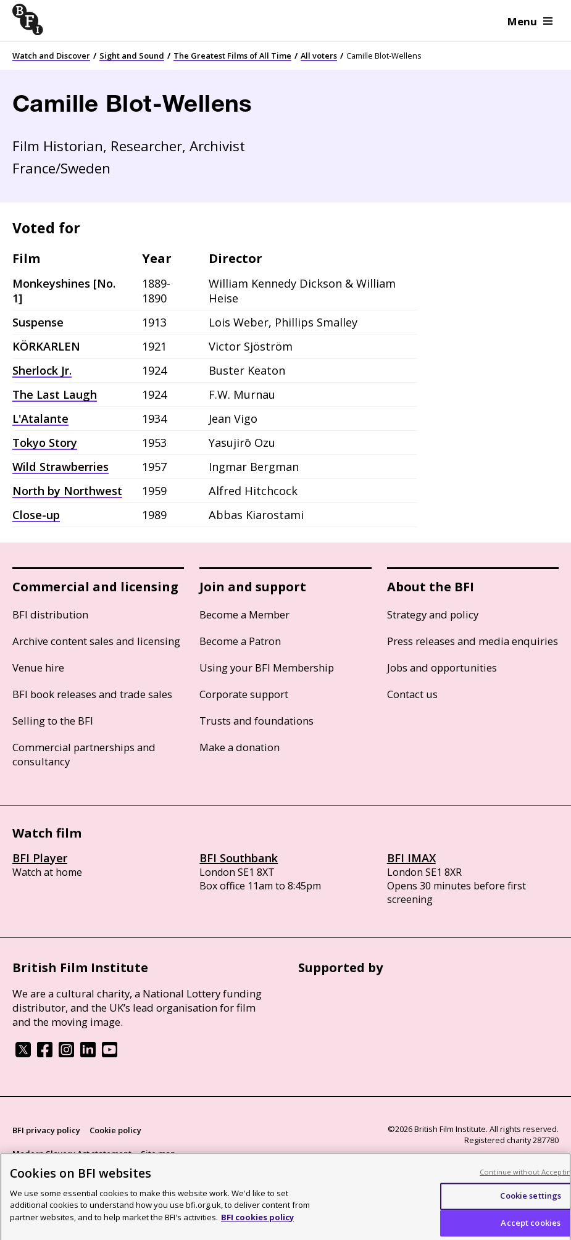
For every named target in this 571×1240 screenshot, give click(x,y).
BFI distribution (50, 614)
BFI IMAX (411, 858)
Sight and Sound (131, 55)
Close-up (36, 514)
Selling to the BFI (52, 721)
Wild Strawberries (60, 466)
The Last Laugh (54, 394)
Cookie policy (115, 1130)
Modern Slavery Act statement (71, 1153)
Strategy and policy (432, 614)
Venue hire (38, 667)
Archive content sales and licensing (96, 641)
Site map (158, 1153)
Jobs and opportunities (442, 667)
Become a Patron (240, 641)
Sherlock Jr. (42, 370)
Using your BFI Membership (266, 667)
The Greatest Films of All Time (232, 55)
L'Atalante (40, 418)
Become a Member (244, 614)
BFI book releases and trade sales (92, 694)
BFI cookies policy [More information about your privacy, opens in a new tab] (257, 1224)
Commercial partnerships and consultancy (84, 754)
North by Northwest (67, 490)
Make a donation (239, 747)
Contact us (412, 694)
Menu (529, 21)
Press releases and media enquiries (472, 641)
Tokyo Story (44, 442)
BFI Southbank (238, 858)
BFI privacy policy (46, 1130)
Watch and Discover (51, 55)
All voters (319, 55)
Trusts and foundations (256, 721)
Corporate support (243, 694)
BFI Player (39, 858)
